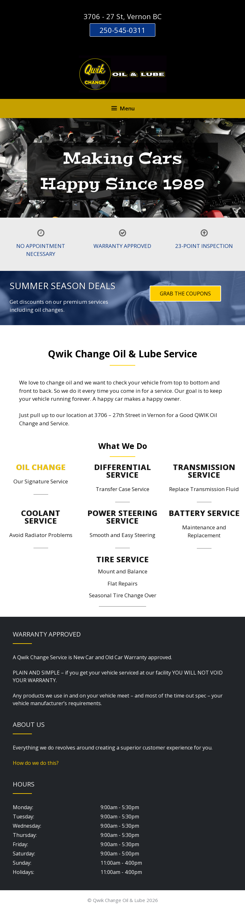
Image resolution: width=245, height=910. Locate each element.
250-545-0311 (122, 30)
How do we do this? (36, 762)
